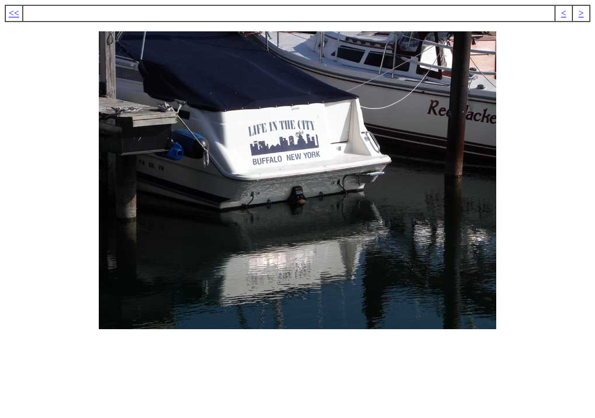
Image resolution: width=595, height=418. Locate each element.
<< (14, 13)
